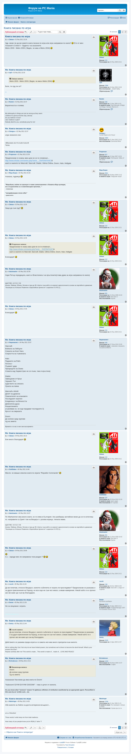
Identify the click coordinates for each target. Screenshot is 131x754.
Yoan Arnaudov (69, 745)
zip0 (100, 82)
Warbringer (103, 698)
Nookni (101, 99)
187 (106, 498)
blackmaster (103, 290)
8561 (106, 173)
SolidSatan (102, 494)
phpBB (62, 742)
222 (106, 60)
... (5, 91)
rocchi (101, 581)
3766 (106, 701)
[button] (125, 32)
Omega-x (102, 133)
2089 (106, 85)
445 (106, 342)
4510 (106, 604)
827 (106, 154)
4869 (106, 138)
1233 (106, 661)
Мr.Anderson (103, 658)
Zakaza (101, 57)
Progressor (103, 151)
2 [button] (122, 32)
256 (106, 102)
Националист (103, 339)
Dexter (101, 599)
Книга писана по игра (17, 28)
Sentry (101, 637)
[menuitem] (25, 17)
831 (106, 293)
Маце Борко (103, 170)
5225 (106, 640)
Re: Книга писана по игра (18, 70)
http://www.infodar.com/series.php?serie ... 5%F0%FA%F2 (28, 160)
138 (106, 584)
